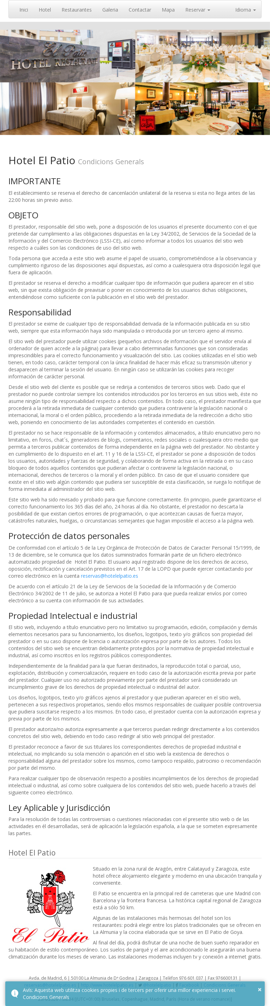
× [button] (260, 989)
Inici (23, 9)
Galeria (110, 9)
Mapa (168, 9)
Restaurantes (77, 9)
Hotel (45, 9)
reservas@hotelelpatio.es (109, 575)
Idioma (245, 9)
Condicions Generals (46, 997)
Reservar (197, 9)
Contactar (140, 9)
